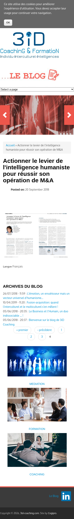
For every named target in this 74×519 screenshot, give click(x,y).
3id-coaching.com (29, 513)
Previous (5, 115)
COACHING (37, 474)
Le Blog (53, 496)
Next (69, 115)
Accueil (10, 145)
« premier (22, 330)
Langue (7, 266)
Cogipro (52, 513)
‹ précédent (44, 330)
